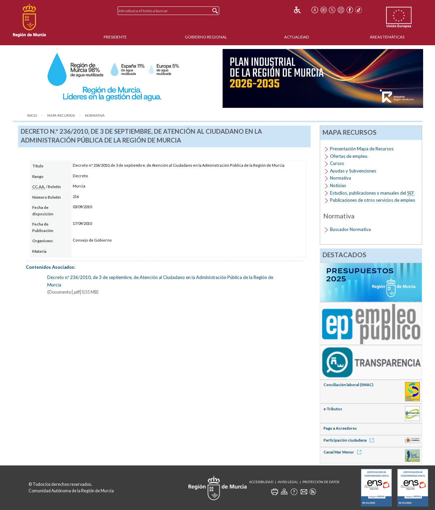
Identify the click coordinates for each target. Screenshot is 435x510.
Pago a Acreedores (340, 428)
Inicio (32, 115)
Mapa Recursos (61, 115)
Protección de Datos (320, 482)
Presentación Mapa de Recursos (362, 148)
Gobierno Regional (206, 36)
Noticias (338, 185)
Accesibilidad (261, 482)
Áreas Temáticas (387, 36)
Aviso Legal (288, 482)
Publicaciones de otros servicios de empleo (372, 200)
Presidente (115, 36)
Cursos (337, 163)
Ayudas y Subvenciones (353, 171)
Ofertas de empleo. (349, 156)
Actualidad (296, 36)
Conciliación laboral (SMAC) (348, 384)
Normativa (95, 115)
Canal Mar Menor (344, 452)
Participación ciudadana (350, 440)
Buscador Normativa (350, 229)
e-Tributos (333, 409)
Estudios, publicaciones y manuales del (372, 193)
